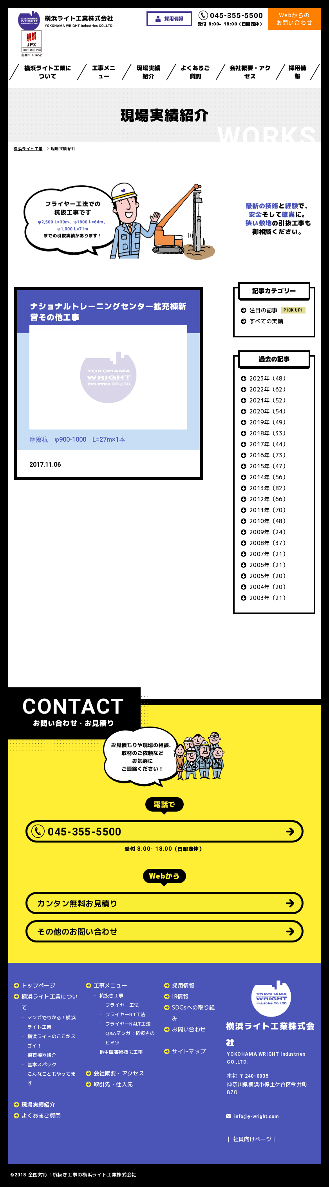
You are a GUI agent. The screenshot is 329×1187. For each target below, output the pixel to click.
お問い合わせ (189, 1029)
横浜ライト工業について (47, 72)
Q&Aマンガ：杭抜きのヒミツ (130, 1038)
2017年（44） (268, 444)
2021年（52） (268, 400)
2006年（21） (268, 565)
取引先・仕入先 (113, 1084)
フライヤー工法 (122, 1005)
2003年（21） (268, 598)
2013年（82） (268, 488)
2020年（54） (268, 411)
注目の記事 (263, 310)
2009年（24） (268, 532)
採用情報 (297, 72)
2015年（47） (268, 466)
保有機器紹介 (41, 1055)
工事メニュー (104, 72)
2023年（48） (268, 378)
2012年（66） (268, 499)
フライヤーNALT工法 (128, 1023)
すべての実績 (266, 321)
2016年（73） (268, 455)
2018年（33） (268, 433)
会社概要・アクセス (250, 72)
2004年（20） (268, 587)
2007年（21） (268, 554)
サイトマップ (189, 1051)
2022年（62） (268, 389)
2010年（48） (268, 521)
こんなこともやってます (51, 1079)
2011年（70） (268, 510)
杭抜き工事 (111, 995)
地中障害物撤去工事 (121, 1052)
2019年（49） (268, 422)
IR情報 (180, 996)
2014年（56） (268, 477)
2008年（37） (268, 543)
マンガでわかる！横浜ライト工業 (51, 1022)
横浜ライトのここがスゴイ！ (51, 1041)
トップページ (38, 985)
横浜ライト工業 (28, 148)
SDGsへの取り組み (193, 1013)
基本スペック (41, 1064)
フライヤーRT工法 (125, 1014)
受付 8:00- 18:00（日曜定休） (231, 19)
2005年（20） (268, 576)
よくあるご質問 (195, 72)
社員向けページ (252, 1139)
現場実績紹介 (148, 72)
